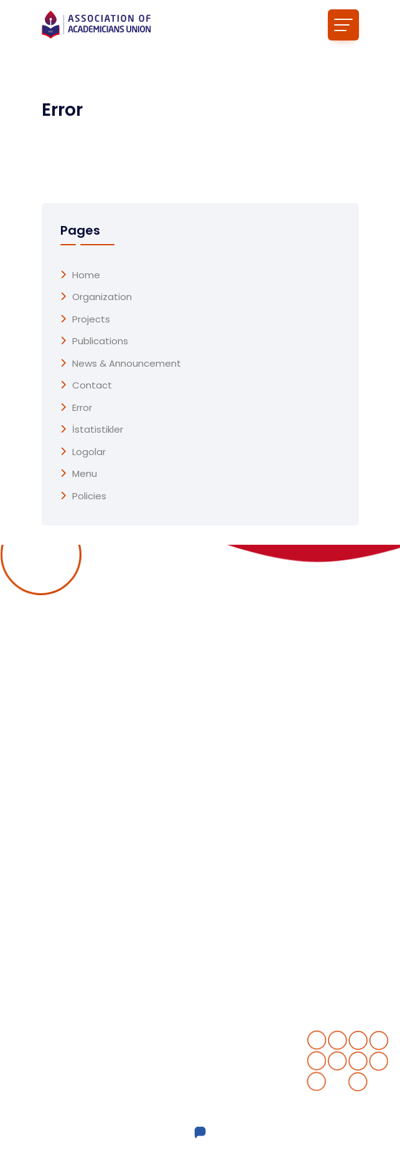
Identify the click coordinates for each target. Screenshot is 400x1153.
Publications (100, 341)
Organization (102, 297)
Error (82, 408)
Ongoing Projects (249, 743)
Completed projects (257, 767)
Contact (92, 385)
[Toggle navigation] (343, 24)
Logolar (89, 452)
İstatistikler (97, 429)
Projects (91, 319)
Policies (89, 496)
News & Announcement (126, 363)
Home (86, 275)
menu (84, 474)
